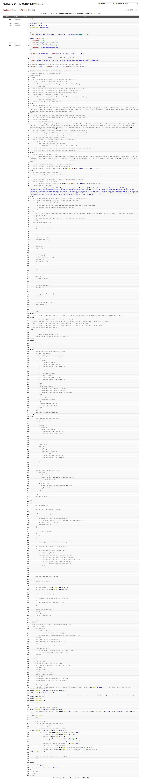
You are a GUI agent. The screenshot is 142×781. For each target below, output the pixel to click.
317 (28, 726)
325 (28, 743)
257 (28, 592)
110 (28, 272)
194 (28, 455)
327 (28, 747)
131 (28, 318)
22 (28, 64)
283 (28, 648)
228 (28, 529)
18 (28, 56)
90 (28, 229)
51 (28, 135)
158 (28, 377)
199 (28, 466)
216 (28, 503)
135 (28, 328)
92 (28, 233)
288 (28, 659)
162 (28, 386)
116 (28, 285)
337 (28, 769)
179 (28, 423)
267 (28, 613)
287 (28, 657)
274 (28, 629)
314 (28, 719)
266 (28, 611)
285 (28, 652)
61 (28, 157)
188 (28, 442)
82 (28, 211)
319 (28, 730)
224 (28, 520)
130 (28, 315)
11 (28, 41)
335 (28, 765)
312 (28, 715)
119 (28, 292)
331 (28, 756)
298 (28, 680)
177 (28, 419)
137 (28, 332)
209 (28, 488)
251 (28, 579)
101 (28, 253)
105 (28, 261)
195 (28, 458)
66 (28, 170)
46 (28, 119)
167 (28, 397)
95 (28, 240)
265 (28, 609)
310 (28, 709)
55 (28, 144)
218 (28, 507)
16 (28, 51)
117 (28, 287)
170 (28, 403)
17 (28, 54)
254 (28, 585)
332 (28, 758)
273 (28, 626)
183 (28, 432)
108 (28, 268)
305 (28, 698)
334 (28, 763)
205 (28, 479)
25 (28, 71)
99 (28, 248)
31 (28, 84)
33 (28, 88)
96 (28, 242)
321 (28, 735)
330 (28, 754)
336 (28, 767)
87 (28, 222)
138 (28, 334)
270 (28, 620)
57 (28, 148)
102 (28, 255)
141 (28, 341)
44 (28, 115)
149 (28, 358)
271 (28, 622)
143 (28, 345)
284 (28, 650)
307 (28, 703)
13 (28, 45)
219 (28, 509)
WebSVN (61, 777)
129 (28, 313)
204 (28, 477)
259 (28, 596)
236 (28, 546)
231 (28, 535)
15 (28, 49)
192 (28, 451)
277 (28, 635)
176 (28, 416)
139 (28, 336)
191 (28, 449)
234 (28, 542)
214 (28, 499)
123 (28, 300)
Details (52, 13)
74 (28, 188)
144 (28, 347)
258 (28, 594)
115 (28, 283)
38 (28, 99)
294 (28, 672)
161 (28, 384)
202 (28, 473)
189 (28, 444)
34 (28, 90)
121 (28, 296)
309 (28, 707)
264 (28, 607)
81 (28, 209)
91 (28, 231)
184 (28, 434)
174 (28, 412)
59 (28, 152)
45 (28, 117)
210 (28, 490)
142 (28, 343)
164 (28, 390)
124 (28, 302)
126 (28, 307)
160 (28, 382)
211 (28, 492)
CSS (87, 777)
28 (28, 77)
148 (28, 356)
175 (28, 414)
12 (28, 43)
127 (28, 309)
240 (28, 555)
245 (28, 566)
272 (28, 624)
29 (28, 80)
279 (28, 639)
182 (28, 429)
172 (28, 408)
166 (28, 395)
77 (28, 201)
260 (28, 598)
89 (28, 227)
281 (28, 644)
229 (28, 531)
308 (28, 705)
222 (28, 516)
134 (28, 325)
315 (28, 721)
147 (28, 354)
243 (28, 562)
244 (28, 564)
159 (28, 380)
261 (28, 600)
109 (28, 270)
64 (28, 166)
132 (28, 320)
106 (28, 263)
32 (28, 86)
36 (28, 95)
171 (28, 406)
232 (28, 538)
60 (28, 154)
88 (28, 225)
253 (28, 583)
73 (28, 186)
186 (28, 438)
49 (28, 131)
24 (28, 69)
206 (28, 481)
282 (28, 646)
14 (28, 47)
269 (28, 618)
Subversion (73, 777)
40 (28, 103)
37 (28, 97)
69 (28, 177)
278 (28, 637)
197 (28, 462)
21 (28, 62)
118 (28, 289)
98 (28, 246)
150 (28, 360)
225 (28, 522)
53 (28, 139)
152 (28, 364)
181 (28, 427)
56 (28, 146)
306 (28, 701)
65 (28, 168)
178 (28, 421)
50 (28, 133)
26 (28, 73)
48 (28, 124)
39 (28, 101)
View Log (89, 13)
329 (28, 752)
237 (28, 548)
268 (28, 616)
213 (28, 497)
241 (28, 557)
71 (28, 181)
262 (28, 603)
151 (10, 23)
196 (28, 460)
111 (28, 274)
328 (28, 750)
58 (28, 150)
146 (28, 351)
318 (28, 728)
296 (28, 676)
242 (28, 559)
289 (28, 661)
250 (28, 577)
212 (28, 494)
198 (28, 464)
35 (28, 93)
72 (28, 183)
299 (28, 683)
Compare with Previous (64, 13)
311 (28, 711)
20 (28, 60)
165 (28, 393)
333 (28, 760)
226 (28, 525)
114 (28, 281)
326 (28, 745)
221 (28, 514)
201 (28, 471)
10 (28, 38)
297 (28, 678)
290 (28, 663)
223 (28, 518)
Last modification (79, 13)
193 (28, 453)
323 (28, 739)
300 (28, 685)
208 (28, 486)
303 (28, 693)
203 (28, 475)
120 (28, 294)
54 (28, 141)
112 (28, 276)
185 (28, 436)
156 (28, 373)
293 (28, 670)
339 (28, 773)
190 (28, 447)
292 (28, 668)
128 (28, 311)
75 (28, 196)
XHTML (83, 777)
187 (28, 440)
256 (28, 590)
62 (28, 162)
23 (28, 67)
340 (28, 776)
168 (28, 399)
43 (28, 113)
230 (28, 533)
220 (28, 512)
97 (28, 244)
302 (28, 691)
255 (28, 587)
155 (28, 371)
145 (28, 349)
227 (10, 19)
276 (28, 633)
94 (28, 237)
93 (28, 235)
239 (28, 553)
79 (28, 205)
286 (28, 655)
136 (28, 330)
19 (28, 58)
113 (28, 279)
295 (28, 674)
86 (28, 220)
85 (28, 218)
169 (28, 401)
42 (28, 108)
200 (28, 468)
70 (28, 179)
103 (28, 257)
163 (28, 388)
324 (28, 741)
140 (28, 338)
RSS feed (98, 13)
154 (28, 369)
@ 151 (24, 10)
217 (28, 505)
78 (28, 203)
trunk (10, 10)
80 (28, 207)
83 (28, 214)
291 (28, 665)
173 (28, 410)
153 (28, 367)
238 (28, 551)
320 (28, 732)
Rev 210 (45, 13)
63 (28, 164)
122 (28, 298)
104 (10, 43)
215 (28, 501)
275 (28, 631)
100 (28, 250)
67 (28, 173)
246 (28, 568)
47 (28, 122)
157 (28, 375)
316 (28, 724)
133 (28, 323)
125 (28, 305)
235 (28, 544)
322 (28, 737)
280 (28, 642)
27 (28, 75)
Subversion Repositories (18, 4)
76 (28, 199)
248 (28, 572)
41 (28, 106)
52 (28, 137)
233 (28, 540)
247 (28, 570)
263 (28, 605)
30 (28, 82)
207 (28, 483)
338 (28, 771)
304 (28, 695)
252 (28, 581)
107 (28, 266)
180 (28, 425)
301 (28, 687)
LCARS (39, 4)
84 (28, 216)
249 (28, 574)
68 (28, 175)
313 (28, 717)
